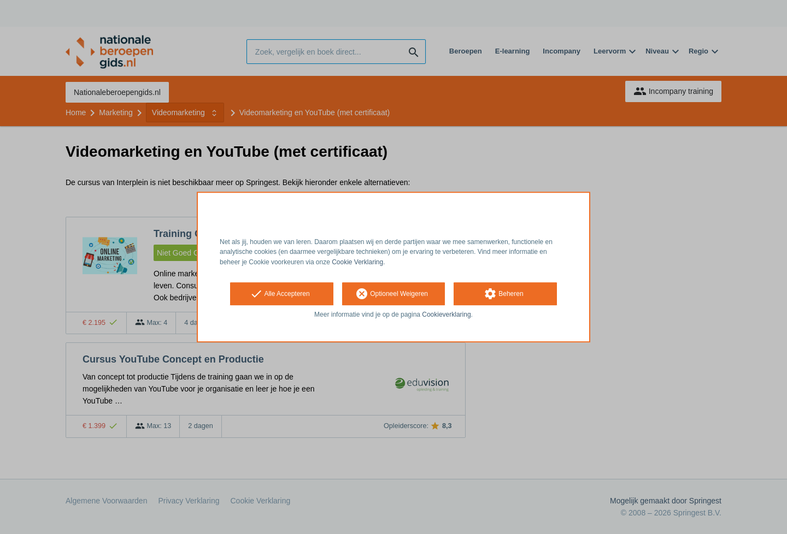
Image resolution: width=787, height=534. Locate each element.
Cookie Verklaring (357, 262)
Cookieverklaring (446, 314)
